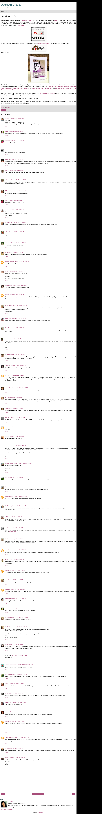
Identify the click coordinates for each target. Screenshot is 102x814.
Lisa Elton (7, 608)
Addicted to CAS (27, 20)
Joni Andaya (8, 702)
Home (38, 794)
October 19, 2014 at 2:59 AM (25, 463)
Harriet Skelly (8, 387)
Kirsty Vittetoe (8, 285)
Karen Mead (8, 550)
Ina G (6, 397)
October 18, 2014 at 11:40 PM (20, 387)
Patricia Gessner (9, 261)
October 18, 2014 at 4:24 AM (16, 131)
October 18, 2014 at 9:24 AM (16, 200)
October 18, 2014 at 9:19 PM (18, 354)
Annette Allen (8, 617)
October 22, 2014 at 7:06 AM (17, 721)
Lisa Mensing (8, 505)
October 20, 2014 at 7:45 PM (15, 693)
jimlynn (7, 231)
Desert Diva (20, 25)
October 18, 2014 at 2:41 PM (21, 261)
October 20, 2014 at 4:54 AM (20, 627)
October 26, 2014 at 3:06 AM (15, 748)
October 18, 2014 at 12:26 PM (18, 242)
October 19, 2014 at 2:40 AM (17, 436)
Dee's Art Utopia (11, 4)
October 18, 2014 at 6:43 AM (16, 170)
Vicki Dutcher (8, 191)
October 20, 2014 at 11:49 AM (19, 655)
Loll (6, 517)
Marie (55, 20)
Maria (6, 252)
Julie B (6, 170)
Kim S (6, 487)
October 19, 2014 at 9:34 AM (19, 505)
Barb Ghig (7, 375)
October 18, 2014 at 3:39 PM (17, 271)
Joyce (6, 693)
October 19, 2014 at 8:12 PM (18, 589)
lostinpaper (8, 598)
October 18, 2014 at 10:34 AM (16, 231)
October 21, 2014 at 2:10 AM (19, 702)
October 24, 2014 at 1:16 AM (21, 737)
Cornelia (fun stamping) (11, 664)
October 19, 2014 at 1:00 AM (15, 408)
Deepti (11, 801)
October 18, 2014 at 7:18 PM (14, 339)
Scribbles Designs (43, 43)
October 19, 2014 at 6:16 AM (15, 477)
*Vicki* (6, 528)
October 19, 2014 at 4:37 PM (19, 550)
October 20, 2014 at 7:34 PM (16, 683)
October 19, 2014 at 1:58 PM (16, 539)
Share (3, 110)
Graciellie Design (9, 737)
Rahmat (7, 140)
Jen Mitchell (8, 318)
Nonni (6, 748)
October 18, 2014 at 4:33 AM (15, 150)
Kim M (6, 644)
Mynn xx (7, 294)
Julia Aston (8, 179)
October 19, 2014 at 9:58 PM (18, 608)
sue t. (6, 579)
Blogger (41, 812)
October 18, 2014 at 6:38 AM (16, 159)
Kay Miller (7, 589)
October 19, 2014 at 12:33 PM (16, 528)
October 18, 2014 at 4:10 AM (17, 118)
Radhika (7, 436)
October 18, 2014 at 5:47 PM (17, 294)
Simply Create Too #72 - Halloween (18, 88)
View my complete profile (6, 809)
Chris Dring (8, 222)
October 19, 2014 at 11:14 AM (14, 517)
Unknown (7, 570)
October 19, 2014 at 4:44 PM (16, 559)
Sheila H (7, 327)
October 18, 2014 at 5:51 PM (20, 305)
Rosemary (7, 365)
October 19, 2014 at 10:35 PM (20, 617)
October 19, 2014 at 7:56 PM (15, 579)
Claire (6, 150)
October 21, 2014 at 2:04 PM (15, 712)
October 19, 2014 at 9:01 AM (15, 487)
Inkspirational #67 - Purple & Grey (42, 88)
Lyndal (6, 131)
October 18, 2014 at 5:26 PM (20, 285)
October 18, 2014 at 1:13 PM (15, 252)
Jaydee (7, 757)
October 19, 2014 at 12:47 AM (15, 397)
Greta (6, 408)
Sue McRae (8, 242)
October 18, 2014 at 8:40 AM (19, 191)
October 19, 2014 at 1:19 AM (17, 417)
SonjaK (7, 559)
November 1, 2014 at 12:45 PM (17, 757)
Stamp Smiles (12, 531)
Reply (6, 126)
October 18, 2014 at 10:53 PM (18, 365)
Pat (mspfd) (8, 354)
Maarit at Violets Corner (11, 463)
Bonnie (7, 683)
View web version (38, 797)
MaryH (6, 539)
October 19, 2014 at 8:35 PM (18, 598)
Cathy (6, 477)
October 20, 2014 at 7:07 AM (16, 644)
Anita (6, 712)
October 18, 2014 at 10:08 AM (18, 222)
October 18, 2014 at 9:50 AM (17, 209)
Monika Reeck (8, 627)
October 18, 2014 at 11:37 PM (18, 375)
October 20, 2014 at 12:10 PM (25, 664)
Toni (6, 339)
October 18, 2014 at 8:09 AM (18, 179)
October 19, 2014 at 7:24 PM (17, 570)
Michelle (7, 271)
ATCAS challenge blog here (47, 93)
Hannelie (7, 118)
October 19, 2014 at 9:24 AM (21, 496)
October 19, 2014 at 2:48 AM (19, 445)
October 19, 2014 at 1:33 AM (17, 427)
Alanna (6, 200)
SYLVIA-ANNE (8, 305)
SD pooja (7, 427)
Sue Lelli (7, 417)
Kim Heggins (8, 674)
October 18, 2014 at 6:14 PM (19, 318)
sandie (6, 159)
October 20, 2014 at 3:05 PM (19, 674)
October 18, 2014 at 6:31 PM (17, 327)
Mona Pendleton (9, 496)
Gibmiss (7, 209)
